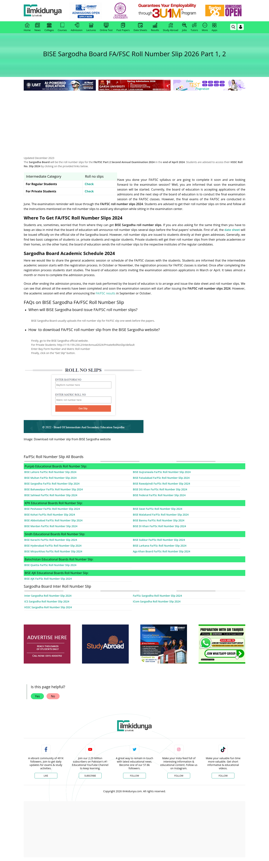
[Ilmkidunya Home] (44, 10)
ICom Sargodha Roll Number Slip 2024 (156, 601)
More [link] (205, 27)
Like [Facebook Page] (46, 775)
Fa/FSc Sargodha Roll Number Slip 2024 (157, 595)
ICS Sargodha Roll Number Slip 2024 (46, 601)
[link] (87, 10)
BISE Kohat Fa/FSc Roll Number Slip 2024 (49, 514)
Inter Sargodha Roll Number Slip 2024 (47, 595)
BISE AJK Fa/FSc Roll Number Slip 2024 (48, 578)
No (53, 696)
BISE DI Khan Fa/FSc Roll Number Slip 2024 (159, 526)
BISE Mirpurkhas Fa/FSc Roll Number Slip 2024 (53, 551)
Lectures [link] (91, 27)
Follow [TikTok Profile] (223, 775)
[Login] (240, 27)
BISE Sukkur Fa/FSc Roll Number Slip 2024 (159, 540)
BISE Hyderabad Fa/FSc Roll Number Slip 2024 (52, 545)
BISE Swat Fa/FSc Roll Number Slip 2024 (157, 509)
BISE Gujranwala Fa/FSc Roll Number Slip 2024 (162, 472)
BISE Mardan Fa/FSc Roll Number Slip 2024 (50, 526)
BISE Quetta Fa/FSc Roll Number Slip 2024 (50, 565)
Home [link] (27, 27)
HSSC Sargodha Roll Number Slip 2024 (48, 607)
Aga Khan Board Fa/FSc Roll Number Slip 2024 (161, 551)
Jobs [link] (184, 27)
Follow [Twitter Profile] (134, 775)
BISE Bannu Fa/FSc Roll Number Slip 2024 (158, 520)
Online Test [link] (106, 27)
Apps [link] (214, 27)
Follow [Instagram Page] (178, 775)
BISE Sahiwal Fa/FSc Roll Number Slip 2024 (50, 495)
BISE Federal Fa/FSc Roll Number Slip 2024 (159, 495)
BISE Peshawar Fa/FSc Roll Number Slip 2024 (52, 509)
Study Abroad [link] (170, 27)
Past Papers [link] (123, 27)
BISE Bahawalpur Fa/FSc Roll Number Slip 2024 (53, 489)
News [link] (37, 27)
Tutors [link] (194, 27)
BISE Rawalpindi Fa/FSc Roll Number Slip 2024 (161, 483)
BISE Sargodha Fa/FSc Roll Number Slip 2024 (51, 483)
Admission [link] (77, 27)
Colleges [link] (49, 27)
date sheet (232, 230)
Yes (37, 696)
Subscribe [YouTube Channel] (90, 775)
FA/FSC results (105, 293)
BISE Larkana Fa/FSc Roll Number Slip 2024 (159, 545)
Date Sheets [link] (140, 27)
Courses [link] (62, 27)
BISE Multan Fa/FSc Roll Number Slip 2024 (50, 478)
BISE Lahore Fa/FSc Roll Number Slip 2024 (50, 472)
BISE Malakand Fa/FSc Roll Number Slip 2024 (160, 514)
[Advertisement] (134, 119)
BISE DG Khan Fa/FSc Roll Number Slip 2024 (160, 489)
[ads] (47, 644)
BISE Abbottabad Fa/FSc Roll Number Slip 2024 (53, 520)
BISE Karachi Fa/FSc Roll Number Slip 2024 (50, 540)
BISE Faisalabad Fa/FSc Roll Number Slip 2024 (161, 478)
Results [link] (155, 27)
